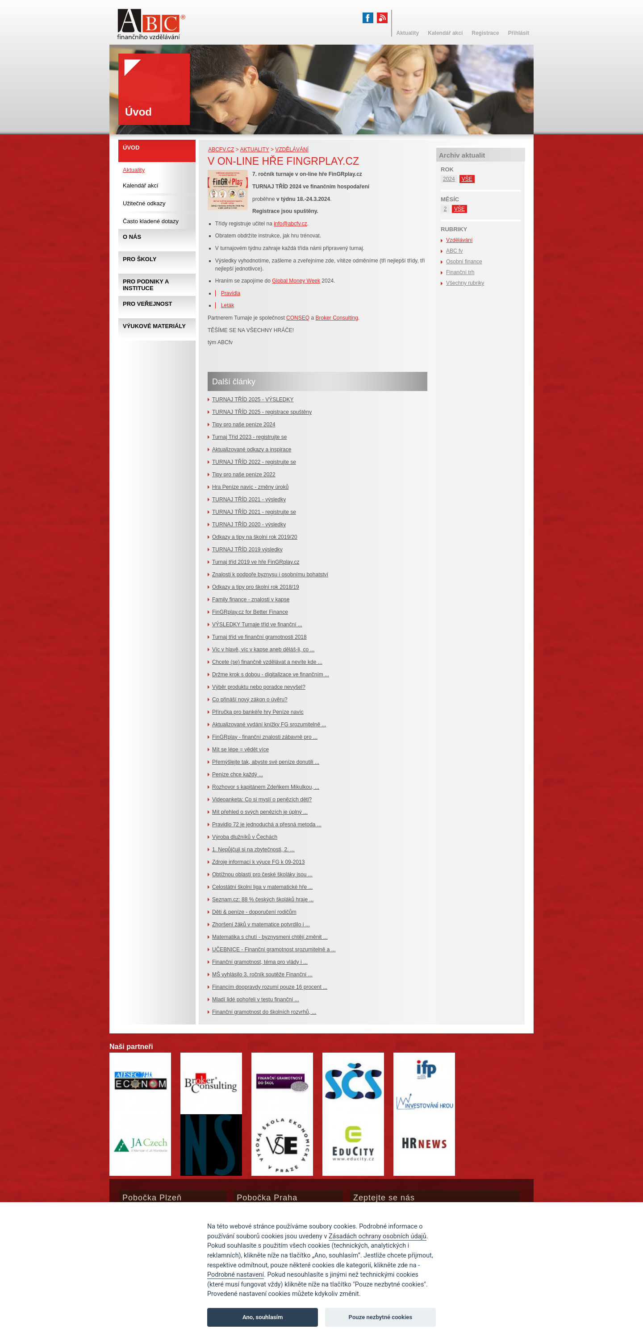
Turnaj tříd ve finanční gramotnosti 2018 (259, 637)
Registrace (485, 33)
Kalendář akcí (141, 185)
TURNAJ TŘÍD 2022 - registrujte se (254, 462)
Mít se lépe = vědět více (240, 749)
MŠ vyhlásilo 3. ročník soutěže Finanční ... (262, 974)
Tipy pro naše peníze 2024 (244, 424)
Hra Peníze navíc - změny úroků (250, 487)
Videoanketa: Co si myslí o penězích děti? (262, 799)
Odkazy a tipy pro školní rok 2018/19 (255, 587)
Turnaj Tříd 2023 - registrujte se (249, 437)
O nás (132, 236)
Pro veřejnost (147, 303)
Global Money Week (296, 281)
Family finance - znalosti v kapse (250, 599)
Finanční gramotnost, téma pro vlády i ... (260, 962)
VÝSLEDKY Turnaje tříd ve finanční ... (257, 624)
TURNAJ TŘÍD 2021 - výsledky (249, 499)
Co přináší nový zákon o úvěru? (250, 699)
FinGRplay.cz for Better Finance (250, 612)
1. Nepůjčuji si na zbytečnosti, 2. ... (253, 849)
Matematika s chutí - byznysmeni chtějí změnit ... (270, 937)
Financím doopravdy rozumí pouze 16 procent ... (269, 987)
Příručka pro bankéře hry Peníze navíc (258, 712)
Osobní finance (464, 261)
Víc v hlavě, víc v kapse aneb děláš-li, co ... (263, 649)
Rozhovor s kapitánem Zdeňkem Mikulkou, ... (265, 787)
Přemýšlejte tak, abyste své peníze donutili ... (265, 762)
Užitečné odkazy (144, 203)
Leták (227, 305)
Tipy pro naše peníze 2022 (244, 474)
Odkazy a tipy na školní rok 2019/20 (254, 537)
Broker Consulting (336, 318)
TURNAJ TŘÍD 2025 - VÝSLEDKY (253, 399)
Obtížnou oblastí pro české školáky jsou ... (262, 874)
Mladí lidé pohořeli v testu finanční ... (255, 999)
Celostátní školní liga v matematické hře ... (262, 887)
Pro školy (139, 259)
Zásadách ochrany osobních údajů (377, 1236)
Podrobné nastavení (235, 1275)
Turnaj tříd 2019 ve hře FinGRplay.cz (255, 562)
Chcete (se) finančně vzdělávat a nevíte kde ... (267, 662)
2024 (449, 179)
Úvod (131, 147)
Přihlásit (518, 33)
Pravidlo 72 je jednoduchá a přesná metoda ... (267, 824)
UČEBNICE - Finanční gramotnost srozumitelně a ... (274, 949)
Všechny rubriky (465, 283)
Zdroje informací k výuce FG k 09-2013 (258, 862)
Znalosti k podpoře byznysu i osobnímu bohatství (270, 574)
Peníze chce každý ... (237, 774)
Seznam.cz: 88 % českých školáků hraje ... (262, 899)
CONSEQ (297, 318)
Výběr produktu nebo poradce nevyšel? (258, 687)
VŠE (467, 179)
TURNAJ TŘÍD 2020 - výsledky (249, 524)
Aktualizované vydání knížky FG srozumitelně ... (269, 724)
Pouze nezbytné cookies (381, 1317)
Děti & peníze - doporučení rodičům (254, 912)
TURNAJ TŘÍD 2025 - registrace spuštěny (262, 412)
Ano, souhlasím (262, 1317)
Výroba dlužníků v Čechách (244, 837)
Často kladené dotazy (151, 221)
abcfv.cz (221, 149)
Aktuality (254, 149)
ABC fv (454, 251)
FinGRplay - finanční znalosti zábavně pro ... (264, 737)
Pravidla (230, 293)
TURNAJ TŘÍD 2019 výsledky (247, 549)
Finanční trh (460, 272)
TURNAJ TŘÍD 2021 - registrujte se (254, 512)
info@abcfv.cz (290, 224)
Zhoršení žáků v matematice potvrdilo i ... (261, 924)
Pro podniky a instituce (146, 285)
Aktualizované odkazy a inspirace (251, 449)
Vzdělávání (292, 149)
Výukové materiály (154, 326)
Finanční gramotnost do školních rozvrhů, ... (264, 1012)
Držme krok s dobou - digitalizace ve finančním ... (270, 674)
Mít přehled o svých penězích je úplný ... (260, 812)
